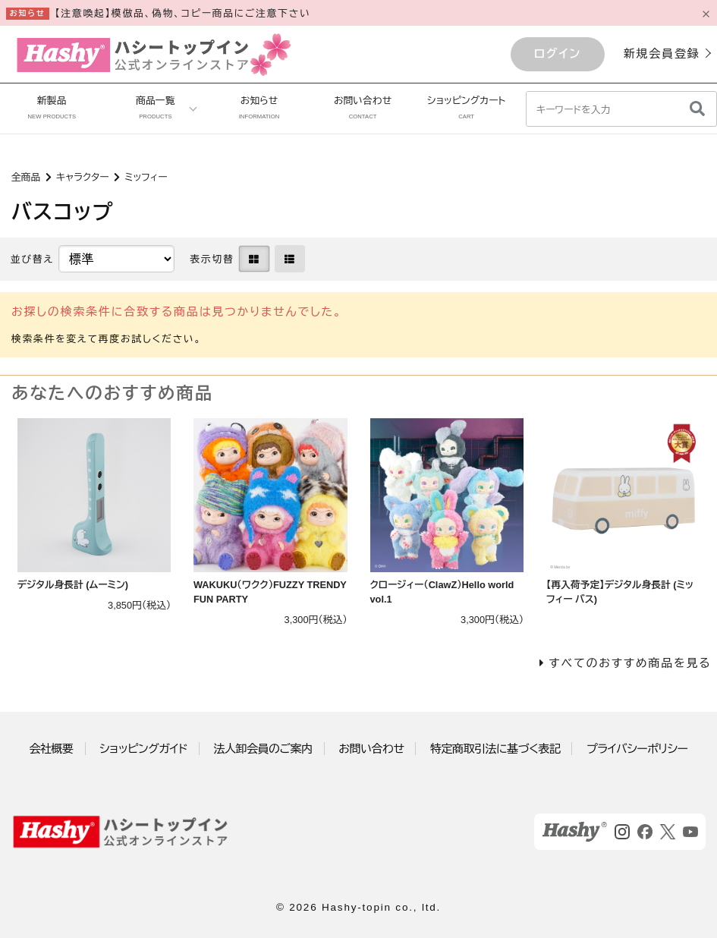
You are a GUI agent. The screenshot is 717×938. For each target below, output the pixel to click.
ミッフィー (145, 177)
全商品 (25, 177)
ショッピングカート (466, 107)
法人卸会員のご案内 (263, 748)
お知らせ (259, 107)
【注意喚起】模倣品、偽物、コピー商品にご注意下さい (182, 13)
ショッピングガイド (143, 748)
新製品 (51, 107)
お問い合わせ (363, 107)
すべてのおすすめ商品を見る (630, 662)
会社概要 (52, 748)
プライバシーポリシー (636, 748)
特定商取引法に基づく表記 (495, 748)
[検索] (697, 109)
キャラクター (82, 177)
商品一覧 (155, 107)
